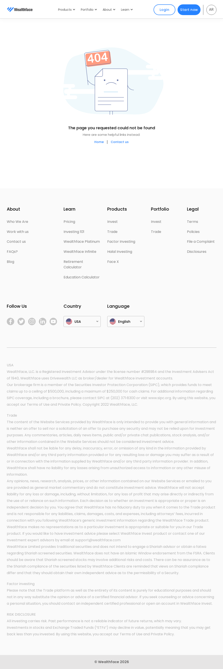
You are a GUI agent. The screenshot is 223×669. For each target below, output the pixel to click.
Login (164, 9)
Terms (192, 221)
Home (99, 142)
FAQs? (12, 251)
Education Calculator (82, 277)
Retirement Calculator (73, 264)
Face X (113, 261)
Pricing (69, 221)
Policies (193, 231)
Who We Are (17, 221)
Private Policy (69, 404)
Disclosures (196, 251)
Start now (189, 9)
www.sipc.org (159, 397)
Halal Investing (119, 251)
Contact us (120, 142)
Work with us (18, 231)
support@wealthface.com (98, 540)
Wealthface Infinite (80, 251)
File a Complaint (201, 241)
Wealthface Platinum (82, 241)
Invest (112, 221)
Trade (112, 231)
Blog (10, 261)
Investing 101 (74, 231)
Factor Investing (121, 241)
